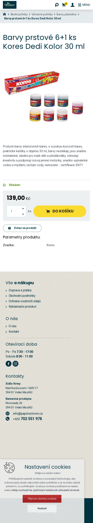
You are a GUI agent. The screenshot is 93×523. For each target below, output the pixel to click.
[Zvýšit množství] (23, 208)
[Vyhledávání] (55, 5)
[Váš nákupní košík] (62, 5)
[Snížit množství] (23, 214)
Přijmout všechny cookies (46, 498)
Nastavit (46, 508)
